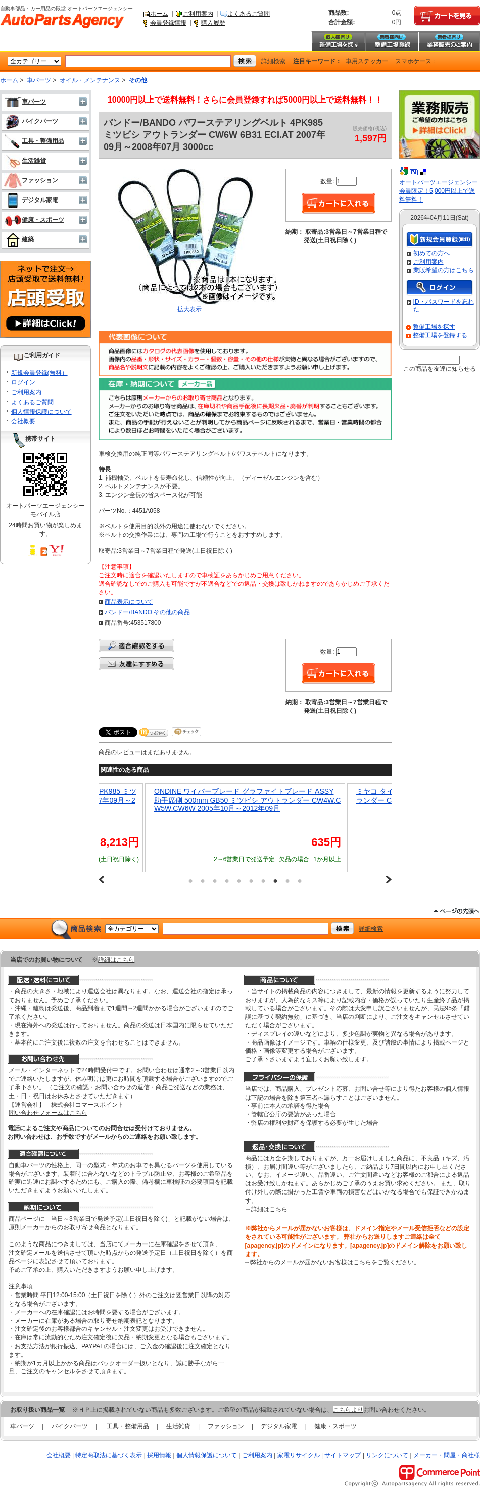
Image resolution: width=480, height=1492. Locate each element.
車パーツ (39, 80)
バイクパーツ (31, 121)
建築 (19, 239)
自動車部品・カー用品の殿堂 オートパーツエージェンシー (62, 21)
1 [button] (190, 881)
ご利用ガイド (42, 355)
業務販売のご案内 (449, 41)
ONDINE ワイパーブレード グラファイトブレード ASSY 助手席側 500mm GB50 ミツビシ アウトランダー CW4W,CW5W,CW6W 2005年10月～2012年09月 (247, 800)
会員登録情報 (168, 22)
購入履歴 (213, 22)
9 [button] (287, 881)
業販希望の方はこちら (443, 270)
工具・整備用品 (34, 140)
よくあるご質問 (248, 13)
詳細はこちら (116, 959)
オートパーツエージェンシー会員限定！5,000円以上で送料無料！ (438, 191)
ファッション (31, 180)
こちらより (348, 1409)
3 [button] (215, 881)
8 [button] (275, 881)
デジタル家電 (31, 200)
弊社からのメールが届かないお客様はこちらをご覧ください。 (335, 1262)
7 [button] (263, 881)
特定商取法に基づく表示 (108, 1455)
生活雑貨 (25, 160)
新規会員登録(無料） (39, 372)
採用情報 (159, 1455)
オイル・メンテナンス (90, 80)
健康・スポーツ (34, 219)
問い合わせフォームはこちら (48, 1112)
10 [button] (300, 881)
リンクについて (387, 1455)
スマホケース (413, 61)
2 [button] (203, 881)
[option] (245, 827)
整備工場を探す (338, 41)
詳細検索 (273, 61)
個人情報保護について (41, 411)
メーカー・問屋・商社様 (446, 1455)
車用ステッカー (367, 61)
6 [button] (251, 881)
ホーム (159, 13)
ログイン (23, 382)
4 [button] (227, 881)
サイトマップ (342, 1455)
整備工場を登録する (440, 335)
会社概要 (23, 421)
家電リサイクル (298, 1455)
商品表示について (129, 601)
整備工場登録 (391, 41)
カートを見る (447, 16)
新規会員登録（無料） (439, 240)
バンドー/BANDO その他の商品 (147, 612)
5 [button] (239, 881)
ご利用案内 (198, 13)
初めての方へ (431, 253)
